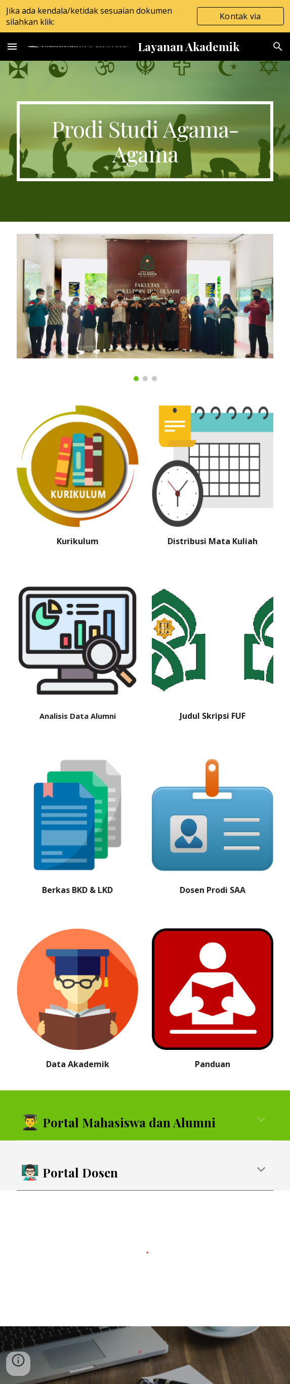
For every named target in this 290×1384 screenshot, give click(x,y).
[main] (145, 141)
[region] (145, 16)
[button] (12, 46)
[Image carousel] (145, 307)
